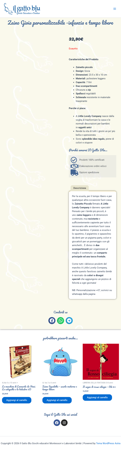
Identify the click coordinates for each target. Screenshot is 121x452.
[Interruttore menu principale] (115, 9)
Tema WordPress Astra (108, 443)
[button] (51, 320)
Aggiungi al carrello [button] (16, 400)
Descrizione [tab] (79, 188)
